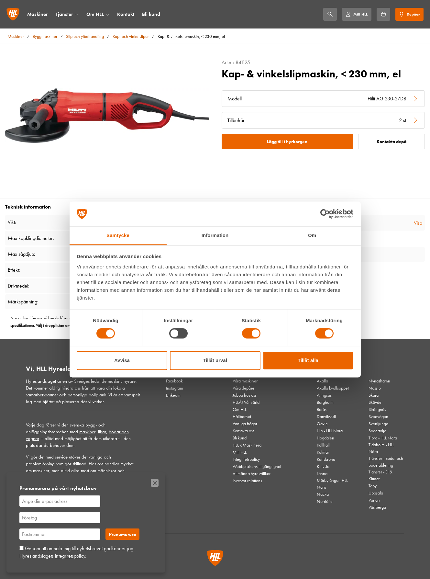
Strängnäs (377, 409)
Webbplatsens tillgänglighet (257, 466)
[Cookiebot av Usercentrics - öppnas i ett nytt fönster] (325, 214)
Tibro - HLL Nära (383, 438)
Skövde (375, 402)
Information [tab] (215, 235)
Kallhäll (323, 445)
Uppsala (376, 493)
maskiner (87, 431)
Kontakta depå (391, 141)
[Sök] (330, 14)
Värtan (374, 500)
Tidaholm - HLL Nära (381, 448)
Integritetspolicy (246, 459)
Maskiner (37, 14)
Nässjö (375, 388)
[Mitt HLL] (356, 14)
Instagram (174, 388)
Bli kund (151, 14)
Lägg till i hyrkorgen (287, 141)
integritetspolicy (70, 555)
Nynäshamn (379, 381)
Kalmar (323, 452)
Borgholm (325, 402)
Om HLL (95, 14)
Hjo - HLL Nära (330, 431)
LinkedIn (173, 395)
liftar (102, 431)
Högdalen (325, 438)
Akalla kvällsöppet (333, 388)
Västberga (377, 507)
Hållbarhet (242, 416)
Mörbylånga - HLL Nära (332, 483)
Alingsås (324, 395)
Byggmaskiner (45, 36)
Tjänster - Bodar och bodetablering (386, 461)
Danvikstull (326, 416)
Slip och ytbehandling (85, 36)
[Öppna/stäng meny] (77, 14)
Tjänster (64, 14)
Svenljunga (378, 423)
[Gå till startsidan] (12, 14)
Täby (373, 486)
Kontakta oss (243, 431)
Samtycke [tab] (117, 235)
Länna (322, 473)
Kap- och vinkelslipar (131, 36)
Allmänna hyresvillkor (251, 473)
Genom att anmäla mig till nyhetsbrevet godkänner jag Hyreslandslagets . (76, 552)
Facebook (174, 381)
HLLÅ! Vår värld (246, 402)
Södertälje (377, 431)
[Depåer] (409, 14)
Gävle (322, 423)
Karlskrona (326, 459)
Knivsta (323, 466)
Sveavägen (378, 416)
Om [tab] (312, 235)
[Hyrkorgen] (383, 14)
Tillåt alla (308, 360)
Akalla (322, 381)
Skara (374, 395)
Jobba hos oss (245, 395)
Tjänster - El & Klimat (380, 475)
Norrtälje (325, 501)
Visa (418, 223)
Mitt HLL (240, 452)
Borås (321, 409)
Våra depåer (243, 388)
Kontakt (125, 14)
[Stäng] (155, 483)
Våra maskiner (245, 381)
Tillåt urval (215, 360)
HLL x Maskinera (247, 445)
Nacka (323, 494)
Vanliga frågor (245, 423)
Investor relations (247, 480)
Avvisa (122, 360)
